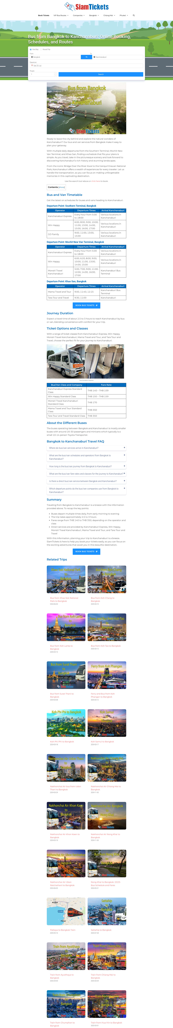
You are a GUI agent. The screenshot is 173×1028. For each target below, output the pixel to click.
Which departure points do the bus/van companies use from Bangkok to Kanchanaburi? (83, 475)
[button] (127, 56)
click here (95, 166)
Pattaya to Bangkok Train (62, 914)
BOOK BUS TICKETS (86, 290)
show (61, 171)
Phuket (125, 15)
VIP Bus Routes (62, 15)
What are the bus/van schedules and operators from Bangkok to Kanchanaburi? (80, 441)
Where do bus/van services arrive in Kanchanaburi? (73, 432)
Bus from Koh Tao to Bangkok (106, 630)
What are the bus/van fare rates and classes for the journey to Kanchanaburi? (86, 458)
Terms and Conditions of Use (102, 1024)
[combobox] (42, 57)
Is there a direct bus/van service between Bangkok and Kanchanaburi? (83, 465)
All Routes (63, 1024)
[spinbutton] (125, 57)
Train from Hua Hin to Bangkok (106, 1007)
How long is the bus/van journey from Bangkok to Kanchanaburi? (80, 450)
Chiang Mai (110, 15)
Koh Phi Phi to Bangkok (62, 726)
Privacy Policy (78, 1024)
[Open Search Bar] (133, 15)
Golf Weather (139, 1024)
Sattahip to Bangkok (101, 914)
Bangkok (95, 15)
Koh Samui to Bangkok (102, 726)
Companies (80, 15)
